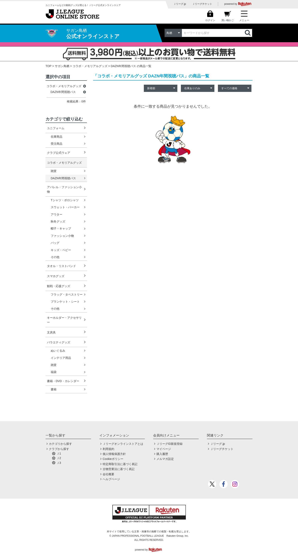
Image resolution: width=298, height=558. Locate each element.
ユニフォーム (55, 128)
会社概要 (108, 474)
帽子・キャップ (61, 228)
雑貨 (53, 171)
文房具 (51, 332)
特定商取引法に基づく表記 (120, 464)
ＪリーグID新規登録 (169, 443)
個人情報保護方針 (114, 454)
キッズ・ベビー (61, 250)
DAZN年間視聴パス (63, 178)
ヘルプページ (111, 479)
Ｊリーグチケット (202, 3)
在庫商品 (56, 136)
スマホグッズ (55, 276)
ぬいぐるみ (58, 350)
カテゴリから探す (60, 443)
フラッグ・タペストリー (67, 294)
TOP (49, 66)
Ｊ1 (58, 453)
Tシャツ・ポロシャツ (65, 200)
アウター (56, 214)
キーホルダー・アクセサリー (64, 320)
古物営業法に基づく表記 (119, 469)
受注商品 (56, 143)
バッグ (55, 242)
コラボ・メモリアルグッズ (90, 66)
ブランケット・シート (65, 301)
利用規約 (108, 449)
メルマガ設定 (165, 459)
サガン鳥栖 (62, 66)
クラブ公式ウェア (58, 152)
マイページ (163, 449)
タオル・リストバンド (61, 266)
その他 (55, 257)
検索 (248, 33)
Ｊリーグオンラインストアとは (123, 443)
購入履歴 (162, 454)
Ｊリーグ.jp (179, 3)
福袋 (53, 372)
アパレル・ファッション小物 (64, 189)
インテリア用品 (61, 358)
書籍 (53, 389)
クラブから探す (59, 449)
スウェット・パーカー (65, 207)
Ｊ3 (58, 462)
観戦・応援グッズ (58, 286)
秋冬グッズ (58, 221)
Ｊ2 (58, 458)
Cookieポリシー (113, 459)
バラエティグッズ (58, 342)
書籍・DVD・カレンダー (63, 381)
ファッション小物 (62, 235)
